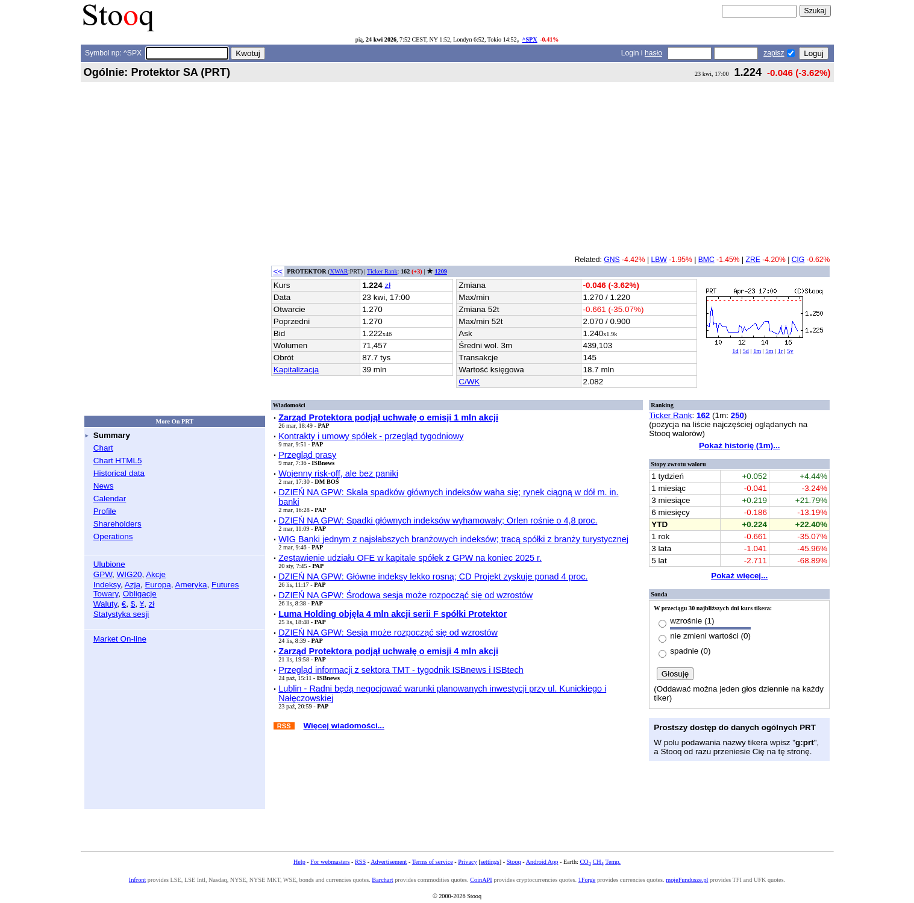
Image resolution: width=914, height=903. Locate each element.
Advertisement (389, 861)
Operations (113, 536)
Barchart (382, 879)
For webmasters (329, 861)
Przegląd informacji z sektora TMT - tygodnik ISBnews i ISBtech (401, 670)
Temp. (613, 861)
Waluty (105, 603)
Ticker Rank (382, 271)
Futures (225, 584)
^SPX (529, 39)
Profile (104, 511)
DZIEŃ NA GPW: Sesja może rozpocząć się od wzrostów (388, 632)
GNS (611, 259)
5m (769, 351)
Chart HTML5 (117, 460)
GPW (102, 574)
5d (746, 351)
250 (737, 415)
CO (585, 861)
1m (757, 351)
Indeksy (107, 584)
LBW (659, 259)
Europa (158, 584)
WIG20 (129, 574)
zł (152, 603)
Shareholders (117, 523)
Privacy (467, 861)
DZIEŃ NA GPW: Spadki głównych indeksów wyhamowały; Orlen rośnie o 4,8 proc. (437, 520)
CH (598, 861)
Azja (132, 584)
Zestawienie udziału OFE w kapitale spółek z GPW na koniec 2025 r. (410, 558)
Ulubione (109, 564)
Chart (103, 447)
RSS (360, 861)
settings (490, 861)
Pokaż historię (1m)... (739, 445)
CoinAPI (481, 879)
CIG (798, 259)
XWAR (339, 271)
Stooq (514, 861)
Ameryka (191, 584)
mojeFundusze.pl (687, 879)
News (103, 485)
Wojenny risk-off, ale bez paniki (338, 473)
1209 (440, 271)
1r (780, 351)
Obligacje (140, 593)
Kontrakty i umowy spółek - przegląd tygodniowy (370, 436)
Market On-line (119, 638)
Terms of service (432, 861)
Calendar (110, 498)
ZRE (753, 259)
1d (735, 351)
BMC (706, 259)
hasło (653, 53)
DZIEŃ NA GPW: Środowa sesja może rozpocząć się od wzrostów (405, 595)
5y (790, 351)
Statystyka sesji (121, 614)
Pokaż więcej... (739, 575)
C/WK (469, 381)
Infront (137, 879)
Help (299, 861)
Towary (106, 593)
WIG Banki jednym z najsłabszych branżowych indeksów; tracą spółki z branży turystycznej (453, 539)
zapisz (773, 53)
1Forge (587, 879)
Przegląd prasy (307, 455)
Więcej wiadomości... (344, 725)
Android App (542, 861)
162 (703, 415)
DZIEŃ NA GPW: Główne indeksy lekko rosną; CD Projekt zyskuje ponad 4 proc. (432, 576)
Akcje (156, 574)
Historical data (119, 473)
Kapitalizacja (296, 369)
